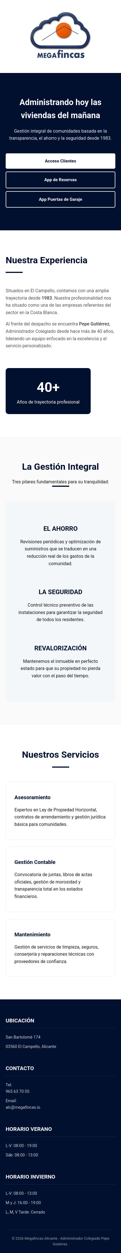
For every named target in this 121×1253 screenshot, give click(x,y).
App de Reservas (60, 179)
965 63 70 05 (17, 1091)
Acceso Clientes (60, 161)
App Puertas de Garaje (60, 199)
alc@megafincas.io (23, 1107)
